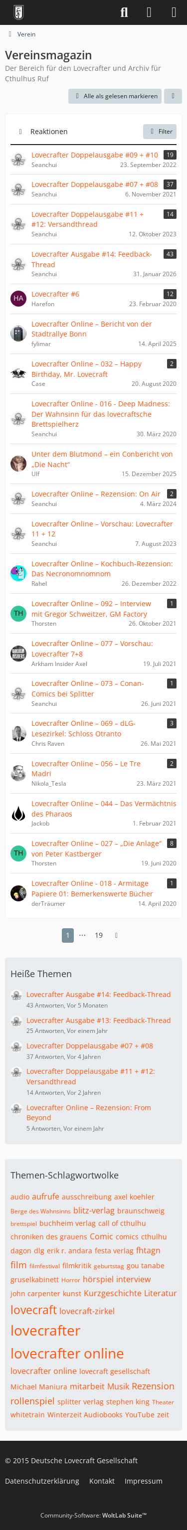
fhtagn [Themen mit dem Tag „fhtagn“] (148, 1250)
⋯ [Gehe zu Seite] (82, 935)
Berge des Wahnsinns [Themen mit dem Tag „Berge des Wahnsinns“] (40, 1211)
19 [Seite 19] (99, 935)
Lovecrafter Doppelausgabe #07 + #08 (89, 1045)
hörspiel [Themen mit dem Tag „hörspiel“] (98, 1279)
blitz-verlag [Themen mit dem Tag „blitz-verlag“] (94, 1210)
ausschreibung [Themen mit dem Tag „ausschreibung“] (87, 1196)
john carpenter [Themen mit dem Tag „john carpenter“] (35, 1293)
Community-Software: (93, 1515)
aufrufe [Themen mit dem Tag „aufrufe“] (45, 1196)
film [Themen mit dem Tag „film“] (18, 1265)
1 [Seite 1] (68, 935)
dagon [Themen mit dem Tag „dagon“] (20, 1250)
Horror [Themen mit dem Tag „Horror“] (70, 1280)
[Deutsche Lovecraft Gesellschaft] (18, 12)
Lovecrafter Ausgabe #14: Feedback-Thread (98, 994)
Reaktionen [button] (49, 131)
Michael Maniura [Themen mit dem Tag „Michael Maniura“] (38, 1386)
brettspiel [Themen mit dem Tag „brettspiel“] (23, 1223)
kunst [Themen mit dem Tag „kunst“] (72, 1293)
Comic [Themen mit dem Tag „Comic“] (101, 1236)
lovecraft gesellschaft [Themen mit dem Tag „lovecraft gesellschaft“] (114, 1371)
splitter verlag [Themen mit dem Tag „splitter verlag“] (80, 1401)
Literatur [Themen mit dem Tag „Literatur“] (160, 1293)
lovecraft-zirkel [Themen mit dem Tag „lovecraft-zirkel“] (87, 1311)
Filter (160, 131)
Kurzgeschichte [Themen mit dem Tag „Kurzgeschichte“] (113, 1293)
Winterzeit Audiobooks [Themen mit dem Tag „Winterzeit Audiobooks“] (85, 1414)
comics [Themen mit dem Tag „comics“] (127, 1236)
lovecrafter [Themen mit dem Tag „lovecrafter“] (45, 1330)
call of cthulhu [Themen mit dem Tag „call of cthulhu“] (122, 1223)
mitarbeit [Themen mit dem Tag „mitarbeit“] (87, 1386)
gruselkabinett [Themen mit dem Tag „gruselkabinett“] (34, 1279)
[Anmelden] (149, 12)
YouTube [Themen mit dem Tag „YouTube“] (140, 1414)
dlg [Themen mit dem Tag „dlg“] (39, 1250)
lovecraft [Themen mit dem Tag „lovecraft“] (33, 1310)
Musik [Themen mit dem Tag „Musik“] (118, 1386)
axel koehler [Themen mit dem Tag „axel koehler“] (134, 1196)
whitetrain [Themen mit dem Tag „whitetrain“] (27, 1414)
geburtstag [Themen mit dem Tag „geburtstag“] (109, 1266)
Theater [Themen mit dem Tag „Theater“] (163, 1402)
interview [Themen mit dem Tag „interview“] (133, 1279)
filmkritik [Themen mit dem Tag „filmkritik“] (76, 1265)
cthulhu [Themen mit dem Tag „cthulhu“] (154, 1236)
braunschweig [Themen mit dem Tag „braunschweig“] (141, 1210)
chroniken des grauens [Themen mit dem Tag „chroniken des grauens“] (48, 1236)
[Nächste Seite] (117, 935)
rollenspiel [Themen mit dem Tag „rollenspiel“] (32, 1401)
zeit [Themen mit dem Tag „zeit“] (163, 1414)
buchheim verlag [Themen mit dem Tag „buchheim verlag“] (67, 1223)
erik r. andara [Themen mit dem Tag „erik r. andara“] (69, 1250)
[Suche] (124, 12)
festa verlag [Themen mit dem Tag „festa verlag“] (114, 1250)
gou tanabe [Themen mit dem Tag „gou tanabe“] (146, 1265)
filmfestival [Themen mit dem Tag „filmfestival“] (44, 1266)
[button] (173, 96)
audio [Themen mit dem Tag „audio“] (19, 1196)
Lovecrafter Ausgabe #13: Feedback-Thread (98, 1020)
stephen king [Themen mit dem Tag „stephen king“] (128, 1401)
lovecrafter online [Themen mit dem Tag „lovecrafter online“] (67, 1353)
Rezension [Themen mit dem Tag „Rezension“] (153, 1386)
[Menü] (174, 12)
